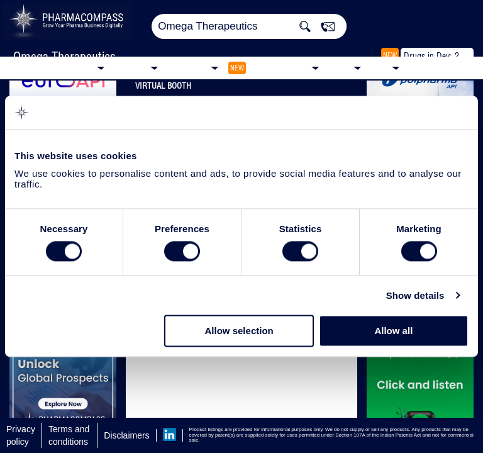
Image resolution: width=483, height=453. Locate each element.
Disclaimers (126, 435)
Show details (415, 295)
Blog (379, 67)
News (339, 67)
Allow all (393, 331)
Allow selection (239, 331)
